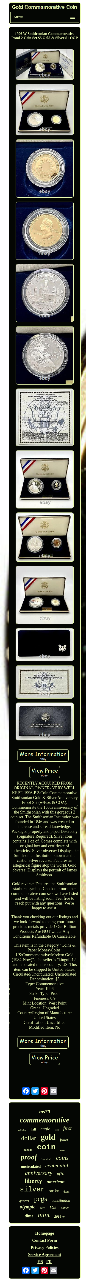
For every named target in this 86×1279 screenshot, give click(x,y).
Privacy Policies (44, 1247)
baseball (46, 1159)
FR (49, 1261)
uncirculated (31, 1166)
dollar (28, 1138)
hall (56, 1130)
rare (42, 1208)
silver (32, 1189)
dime (29, 1216)
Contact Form (44, 1240)
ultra (62, 1150)
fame (64, 1139)
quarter (24, 1201)
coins (62, 1157)
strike (54, 1190)
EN (40, 1261)
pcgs (40, 1199)
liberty (33, 1180)
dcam (66, 1191)
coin (46, 1147)
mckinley (22, 1130)
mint (44, 1214)
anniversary (38, 1173)
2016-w (59, 1216)
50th (53, 1208)
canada (28, 1149)
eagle (45, 1128)
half (33, 1129)
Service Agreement (44, 1254)
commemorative (44, 1120)
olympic (28, 1207)
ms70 (44, 1111)
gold (48, 1137)
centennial (56, 1165)
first (67, 1128)
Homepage (44, 1233)
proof (29, 1157)
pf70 (60, 1173)
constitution (61, 1200)
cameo (65, 1208)
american (56, 1181)
